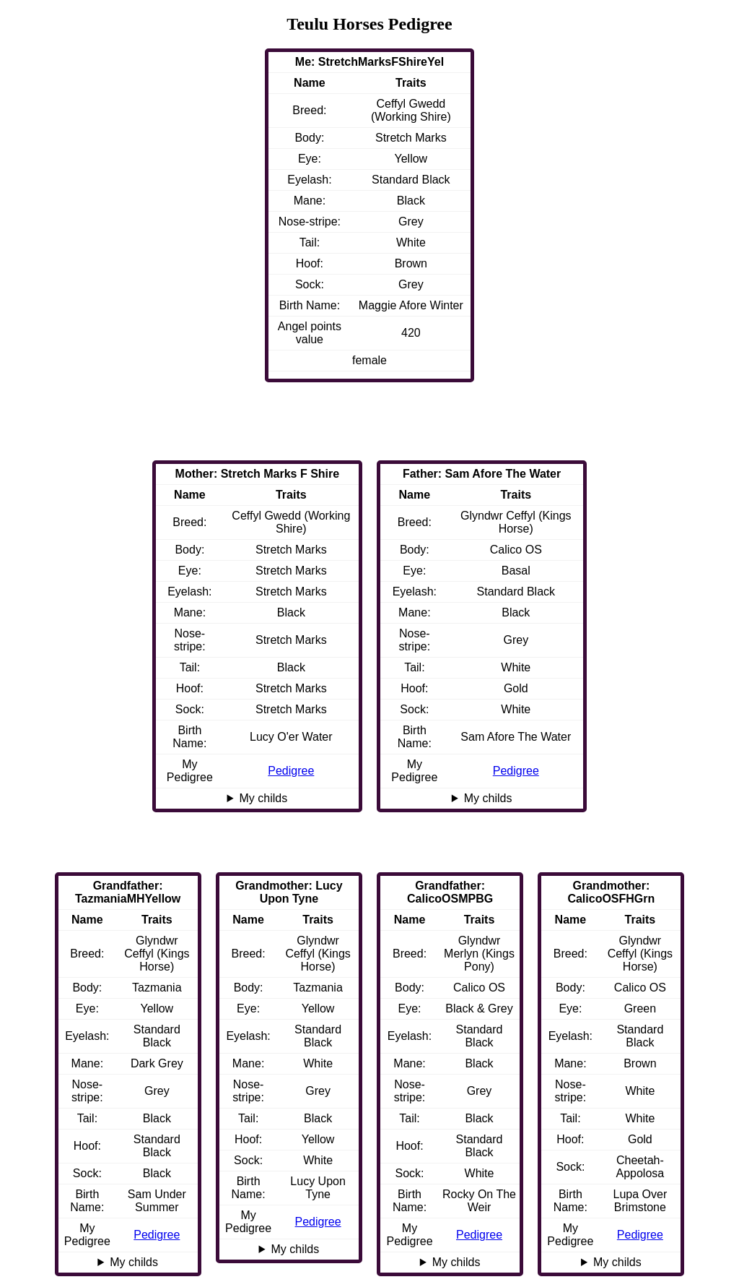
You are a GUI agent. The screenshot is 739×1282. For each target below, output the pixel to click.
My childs (488, 798)
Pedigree (516, 771)
